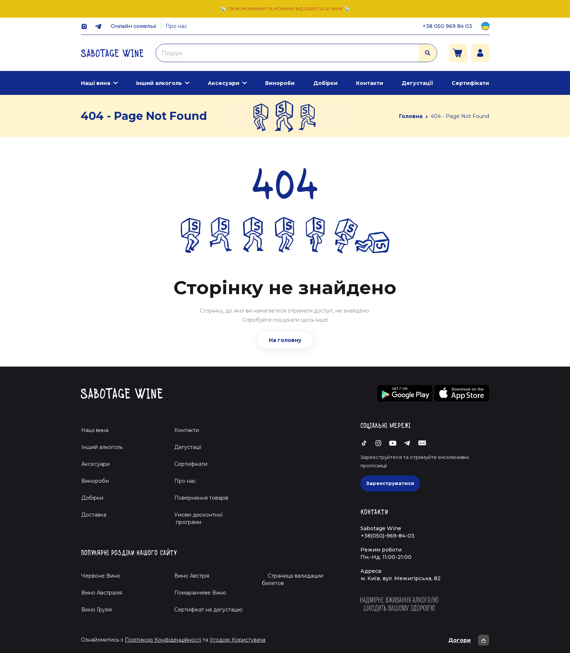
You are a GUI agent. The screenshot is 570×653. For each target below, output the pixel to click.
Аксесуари (223, 83)
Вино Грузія (96, 609)
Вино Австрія (191, 575)
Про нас (176, 26)
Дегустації (417, 83)
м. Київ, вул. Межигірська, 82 (401, 578)
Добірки (325, 83)
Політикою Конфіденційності (163, 639)
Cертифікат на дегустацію (208, 609)
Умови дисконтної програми (195, 518)
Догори (468, 640)
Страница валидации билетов (292, 579)
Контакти (369, 83)
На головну (285, 340)
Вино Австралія (101, 592)
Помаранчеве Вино (200, 592)
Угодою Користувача (238, 639)
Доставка (93, 514)
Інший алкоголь (159, 83)
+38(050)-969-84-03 (387, 535)
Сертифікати (470, 83)
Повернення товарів (201, 498)
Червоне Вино (100, 575)
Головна (411, 116)
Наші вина (95, 83)
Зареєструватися (390, 483)
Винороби (280, 83)
